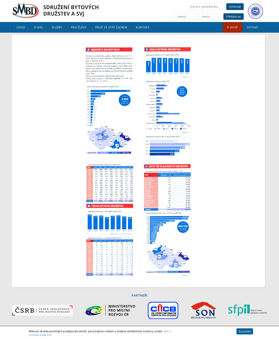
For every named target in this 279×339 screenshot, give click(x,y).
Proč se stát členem (111, 27)
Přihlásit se (233, 17)
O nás (38, 27)
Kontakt (142, 27)
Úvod (21, 27)
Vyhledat (235, 6)
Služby (57, 27)
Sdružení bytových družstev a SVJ (55, 10)
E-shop (232, 27)
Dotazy (252, 27)
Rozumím (245, 331)
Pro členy (79, 27)
